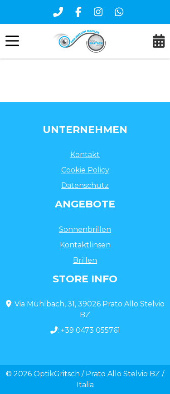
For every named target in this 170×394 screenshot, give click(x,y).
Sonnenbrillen (85, 229)
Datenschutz (85, 185)
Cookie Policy (85, 170)
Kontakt (85, 154)
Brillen (85, 260)
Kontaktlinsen (85, 245)
